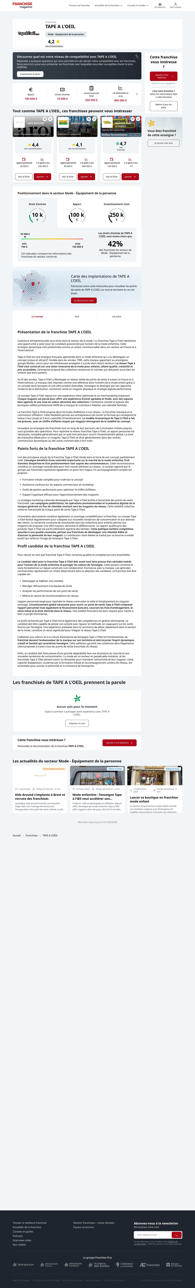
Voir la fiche (24, 176)
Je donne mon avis (164, 143)
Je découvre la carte (84, 300)
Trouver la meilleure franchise (29, 1222)
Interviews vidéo (22, 1240)
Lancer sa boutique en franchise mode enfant (154, 799)
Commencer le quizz (30, 74)
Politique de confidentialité (46, 1280)
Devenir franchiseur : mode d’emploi (93, 1222)
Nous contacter (92, 1280)
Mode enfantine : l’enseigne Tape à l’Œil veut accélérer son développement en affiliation (97, 799)
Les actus (116, 316)
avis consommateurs (54, 46)
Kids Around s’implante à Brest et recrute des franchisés (40, 797)
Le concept (37, 316)
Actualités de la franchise (27, 1227)
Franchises (32, 835)
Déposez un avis (77, 723)
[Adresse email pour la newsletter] (152, 1235)
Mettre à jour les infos (163, 106)
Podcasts (18, 1236)
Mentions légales (21, 1280)
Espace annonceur (83, 1227)
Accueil (17, 835)
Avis (77, 316)
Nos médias (19, 1244)
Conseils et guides (23, 1231)
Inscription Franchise (114, 1280)
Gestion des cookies (72, 1280)
